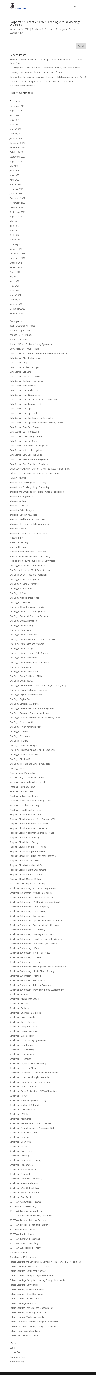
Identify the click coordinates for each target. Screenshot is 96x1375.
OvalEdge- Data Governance (23, 634)
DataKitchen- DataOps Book (23, 413)
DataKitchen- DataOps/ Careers (25, 427)
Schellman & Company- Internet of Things (30, 952)
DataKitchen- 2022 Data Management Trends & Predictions (38, 353)
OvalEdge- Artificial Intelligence (24, 597)
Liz (13, 29)
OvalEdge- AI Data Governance (24, 583)
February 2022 (16, 244)
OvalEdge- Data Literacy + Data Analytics (29, 653)
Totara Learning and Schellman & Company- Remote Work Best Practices (45, 1261)
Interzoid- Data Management (24, 510)
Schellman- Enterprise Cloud (23, 1068)
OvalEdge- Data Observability (24, 671)
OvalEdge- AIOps (18, 593)
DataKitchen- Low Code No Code (26, 454)
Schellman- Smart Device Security (26, 1178)
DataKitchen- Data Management (25, 404)
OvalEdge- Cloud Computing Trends (27, 606)
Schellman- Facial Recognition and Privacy (30, 1082)
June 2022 (14, 225)
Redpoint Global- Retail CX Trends (26, 874)
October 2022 (16, 207)
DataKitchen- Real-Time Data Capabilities (29, 464)
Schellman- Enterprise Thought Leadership (30, 1077)
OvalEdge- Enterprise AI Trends (24, 703)
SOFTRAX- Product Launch (22, 1234)
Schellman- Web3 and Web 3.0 (24, 1192)
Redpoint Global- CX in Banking (24, 837)
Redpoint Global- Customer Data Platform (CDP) (33, 819)
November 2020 (17, 313)
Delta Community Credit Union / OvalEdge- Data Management (40, 468)
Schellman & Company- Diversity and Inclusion (32, 934)
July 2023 (14, 166)
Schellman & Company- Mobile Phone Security (32, 971)
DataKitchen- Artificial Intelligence (26, 367)
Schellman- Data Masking (22, 1049)
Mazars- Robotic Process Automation (28, 551)
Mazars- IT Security (19, 542)
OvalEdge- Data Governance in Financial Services (33, 639)
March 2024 (15, 129)
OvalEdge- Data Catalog (21, 625)
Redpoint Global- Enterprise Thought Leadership (33, 855)
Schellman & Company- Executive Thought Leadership (36, 939)
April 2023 (14, 179)
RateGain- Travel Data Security (24, 805)
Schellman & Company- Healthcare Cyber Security (33, 943)
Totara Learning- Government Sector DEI (29, 1289)
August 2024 (16, 110)
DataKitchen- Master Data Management (29, 459)
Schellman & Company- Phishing (25, 975)
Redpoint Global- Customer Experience (28, 828)
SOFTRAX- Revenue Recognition (25, 1238)
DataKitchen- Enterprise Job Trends (26, 436)
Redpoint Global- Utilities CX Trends (27, 878)
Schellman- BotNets (19, 1008)
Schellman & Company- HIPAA (24, 948)
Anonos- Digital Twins (20, 330)
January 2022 (16, 248)
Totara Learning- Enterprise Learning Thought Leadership (37, 1280)
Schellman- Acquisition (20, 994)
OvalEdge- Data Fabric (20, 630)
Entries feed (15, 1352)
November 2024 (17, 106)
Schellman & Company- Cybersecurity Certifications (34, 925)
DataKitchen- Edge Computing (24, 431)
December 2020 (17, 308)
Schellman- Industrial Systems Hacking (28, 1100)
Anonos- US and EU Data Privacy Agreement (31, 344)
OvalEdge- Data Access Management (28, 611)
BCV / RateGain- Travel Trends (24, 348)
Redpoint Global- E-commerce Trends (28, 846)
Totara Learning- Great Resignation (27, 1294)
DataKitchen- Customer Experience (26, 381)
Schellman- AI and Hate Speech (25, 998)
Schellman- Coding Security (23, 1021)
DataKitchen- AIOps (19, 362)
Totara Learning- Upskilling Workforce (28, 1312)
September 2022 (18, 212)
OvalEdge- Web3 (18, 768)
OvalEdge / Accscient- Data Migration (28, 565)
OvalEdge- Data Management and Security (30, 662)
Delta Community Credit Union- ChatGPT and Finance (35, 473)
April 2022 (14, 235)
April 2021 (14, 290)
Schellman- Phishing (19, 1155)
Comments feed (17, 1357)
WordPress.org (17, 1361)
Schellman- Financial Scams (23, 1086)
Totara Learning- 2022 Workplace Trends (29, 1266)
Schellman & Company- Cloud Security (28, 911)
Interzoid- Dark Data (19, 505)
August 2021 (16, 272)
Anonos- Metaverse (19, 339)
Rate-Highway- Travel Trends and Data (28, 777)
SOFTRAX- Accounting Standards (25, 1201)
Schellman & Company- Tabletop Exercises (30, 985)
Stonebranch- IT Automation (23, 1257)
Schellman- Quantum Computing (25, 1160)
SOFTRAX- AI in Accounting (23, 1206)
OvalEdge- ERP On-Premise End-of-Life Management (35, 717)
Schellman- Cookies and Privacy (25, 1031)
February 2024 (16, 133)
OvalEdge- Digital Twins (21, 699)
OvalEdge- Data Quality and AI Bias (26, 676)
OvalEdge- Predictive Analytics (24, 745)
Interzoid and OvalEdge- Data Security (28, 482)
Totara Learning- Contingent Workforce (29, 1270)
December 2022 (17, 198)
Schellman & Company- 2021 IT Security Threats (33, 888)
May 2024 (14, 119)
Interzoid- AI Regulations (21, 496)
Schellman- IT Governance (22, 1109)
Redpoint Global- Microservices (24, 860)
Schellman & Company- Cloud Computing (29, 906)
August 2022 (16, 216)
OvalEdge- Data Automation (23, 620)
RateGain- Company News (22, 786)
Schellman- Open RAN (20, 1141)
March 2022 (15, 239)
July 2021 (14, 276)
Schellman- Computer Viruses (24, 1026)
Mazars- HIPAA (17, 537)
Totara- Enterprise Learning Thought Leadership (33, 1326)
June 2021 (14, 281)
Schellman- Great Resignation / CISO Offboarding (33, 1091)
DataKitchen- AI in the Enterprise (25, 357)
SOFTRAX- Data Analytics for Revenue (28, 1220)
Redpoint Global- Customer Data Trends (29, 823)
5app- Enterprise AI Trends (22, 325)
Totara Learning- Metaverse (23, 1303)
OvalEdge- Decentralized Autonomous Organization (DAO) (38, 685)
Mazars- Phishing (18, 547)
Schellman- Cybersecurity (22, 1035)
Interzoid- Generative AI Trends (25, 514)
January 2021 (16, 304)
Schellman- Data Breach (21, 1045)
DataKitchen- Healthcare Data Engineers (29, 445)
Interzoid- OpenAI (18, 528)
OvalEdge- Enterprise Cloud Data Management (32, 708)
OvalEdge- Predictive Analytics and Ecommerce (32, 749)
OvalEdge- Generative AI (21, 722)
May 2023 (14, 175)
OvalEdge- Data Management (24, 657)
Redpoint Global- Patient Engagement (28, 869)
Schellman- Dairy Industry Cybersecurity (29, 1040)
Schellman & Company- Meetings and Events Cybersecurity (38, 966)
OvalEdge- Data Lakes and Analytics (27, 643)
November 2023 (17, 147)
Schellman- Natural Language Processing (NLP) (32, 1127)
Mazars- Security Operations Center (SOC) (30, 556)
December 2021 (17, 253)
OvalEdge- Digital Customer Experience (28, 690)
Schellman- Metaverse (20, 1118)
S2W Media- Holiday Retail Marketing (27, 883)
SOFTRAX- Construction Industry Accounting (31, 1215)
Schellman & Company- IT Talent (25, 957)
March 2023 (15, 184)
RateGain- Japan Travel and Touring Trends (30, 800)
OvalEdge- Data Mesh (20, 666)
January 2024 (16, 138)
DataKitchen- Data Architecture (25, 390)
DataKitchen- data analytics (23, 385)
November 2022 (17, 202)
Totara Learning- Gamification (24, 1284)
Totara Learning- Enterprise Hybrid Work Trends (33, 1275)
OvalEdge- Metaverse (20, 736)
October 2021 (16, 262)
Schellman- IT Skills (19, 1114)
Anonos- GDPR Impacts (21, 334)
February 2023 (16, 189)
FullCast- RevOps (18, 477)
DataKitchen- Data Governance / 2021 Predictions (34, 399)
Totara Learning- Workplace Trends (27, 1317)
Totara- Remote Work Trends (24, 1335)
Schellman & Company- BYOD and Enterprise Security (35, 902)
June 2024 (14, 115)
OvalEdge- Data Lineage (21, 648)
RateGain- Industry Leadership (24, 796)
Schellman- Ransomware (22, 1164)
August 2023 (16, 161)
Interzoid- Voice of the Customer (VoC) (28, 533)
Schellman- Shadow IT (20, 1174)
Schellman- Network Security (23, 1132)
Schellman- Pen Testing (21, 1151)
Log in (13, 1347)
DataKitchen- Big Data (20, 371)
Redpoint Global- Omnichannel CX (26, 865)
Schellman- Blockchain (20, 1003)
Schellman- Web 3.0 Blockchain (24, 1188)
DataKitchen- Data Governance (25, 394)
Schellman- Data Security (22, 1054)
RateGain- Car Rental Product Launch (27, 782)
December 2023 (17, 142)
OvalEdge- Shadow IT (20, 759)
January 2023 (16, 193)
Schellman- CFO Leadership (23, 1017)
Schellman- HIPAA (18, 1095)
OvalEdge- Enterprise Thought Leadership (30, 713)
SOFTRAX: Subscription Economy (25, 1247)
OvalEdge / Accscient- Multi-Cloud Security (30, 570)
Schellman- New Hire (20, 1137)
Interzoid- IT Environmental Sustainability (29, 524)
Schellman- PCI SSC (19, 1146)
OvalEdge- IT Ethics (19, 731)
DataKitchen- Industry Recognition (26, 450)
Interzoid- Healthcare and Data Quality (28, 519)
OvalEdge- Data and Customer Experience (30, 616)
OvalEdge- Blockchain (20, 602)
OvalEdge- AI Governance (22, 588)
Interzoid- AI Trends (19, 500)
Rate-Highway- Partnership (22, 772)
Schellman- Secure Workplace (24, 1169)
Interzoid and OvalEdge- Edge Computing (29, 487)
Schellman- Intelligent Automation (26, 1105)
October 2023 (16, 152)
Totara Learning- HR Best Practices (27, 1298)
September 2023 (18, 156)
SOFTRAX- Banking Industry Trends (26, 1211)
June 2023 (14, 170)
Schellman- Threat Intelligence (24, 1183)
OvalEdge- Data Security (21, 680)
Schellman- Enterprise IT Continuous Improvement (34, 1072)
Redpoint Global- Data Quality (24, 842)
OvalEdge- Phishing (19, 740)
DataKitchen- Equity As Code (23, 441)
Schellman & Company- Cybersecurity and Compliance (36, 920)
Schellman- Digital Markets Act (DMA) (28, 1063)
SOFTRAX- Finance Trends (22, 1229)
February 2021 (16, 299)
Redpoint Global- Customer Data (25, 814)
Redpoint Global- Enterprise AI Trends (28, 851)
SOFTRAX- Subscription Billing (24, 1243)
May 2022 (14, 230)
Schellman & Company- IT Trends (26, 962)
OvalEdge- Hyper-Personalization (25, 726)
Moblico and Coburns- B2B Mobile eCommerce (32, 560)
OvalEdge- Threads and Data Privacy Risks (30, 763)
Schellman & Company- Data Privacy (27, 929)
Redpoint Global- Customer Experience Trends (32, 832)
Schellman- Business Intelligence (25, 1012)
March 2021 (15, 295)
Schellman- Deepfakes (20, 1058)
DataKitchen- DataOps (20, 408)
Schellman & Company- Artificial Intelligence (31, 892)
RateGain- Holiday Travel (21, 791)
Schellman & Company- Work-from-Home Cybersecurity (37, 989)
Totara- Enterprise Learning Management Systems (34, 1321)
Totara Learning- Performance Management (31, 1307)
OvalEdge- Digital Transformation (26, 694)
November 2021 (17, 258)
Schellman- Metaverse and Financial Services (31, 1123)
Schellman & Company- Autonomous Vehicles (32, 897)
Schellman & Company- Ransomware (28, 980)
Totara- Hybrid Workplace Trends (26, 1330)
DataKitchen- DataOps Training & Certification (32, 418)
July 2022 (14, 221)
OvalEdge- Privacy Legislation (24, 754)
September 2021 (18, 267)
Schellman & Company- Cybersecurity (28, 915)
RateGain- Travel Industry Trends (25, 809)
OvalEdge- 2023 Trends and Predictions (28, 574)
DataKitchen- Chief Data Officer (25, 376)
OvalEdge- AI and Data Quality (24, 579)
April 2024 (14, 124)
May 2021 (14, 285)
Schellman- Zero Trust (20, 1197)
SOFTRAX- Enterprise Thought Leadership (30, 1224)
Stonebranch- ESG (18, 1252)
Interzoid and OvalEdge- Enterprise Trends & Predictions (37, 491)
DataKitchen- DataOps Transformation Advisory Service (36, 422)
